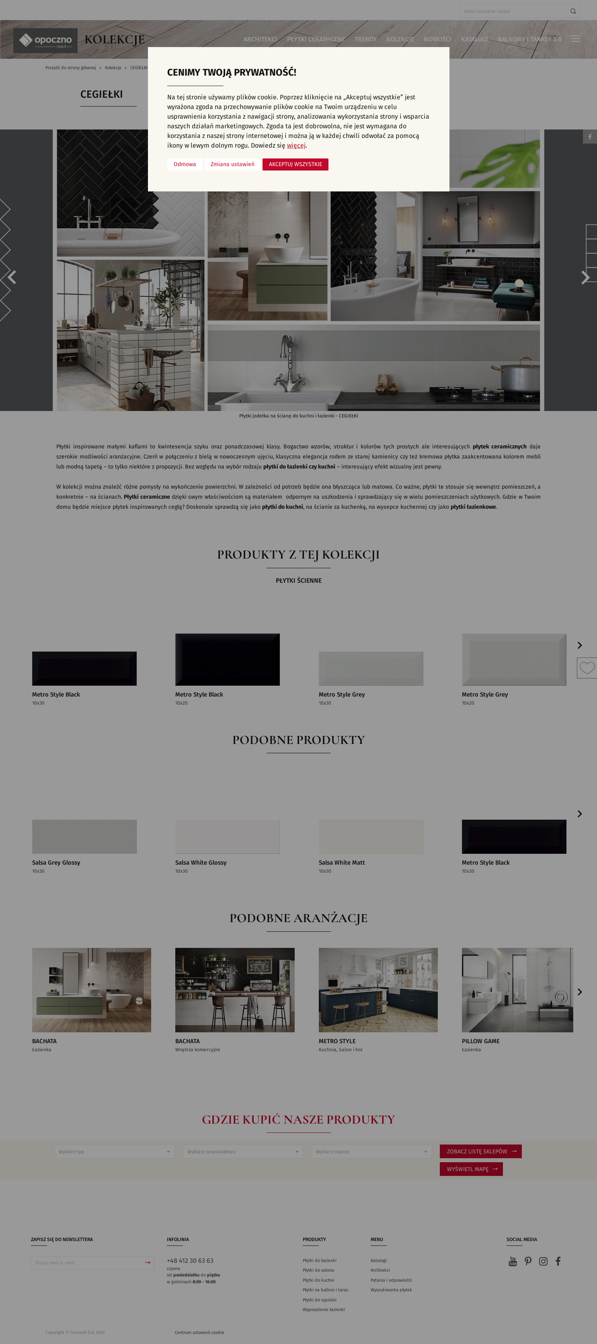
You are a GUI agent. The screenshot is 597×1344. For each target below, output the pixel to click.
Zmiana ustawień (232, 164)
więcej (296, 145)
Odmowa (185, 164)
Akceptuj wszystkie (295, 164)
